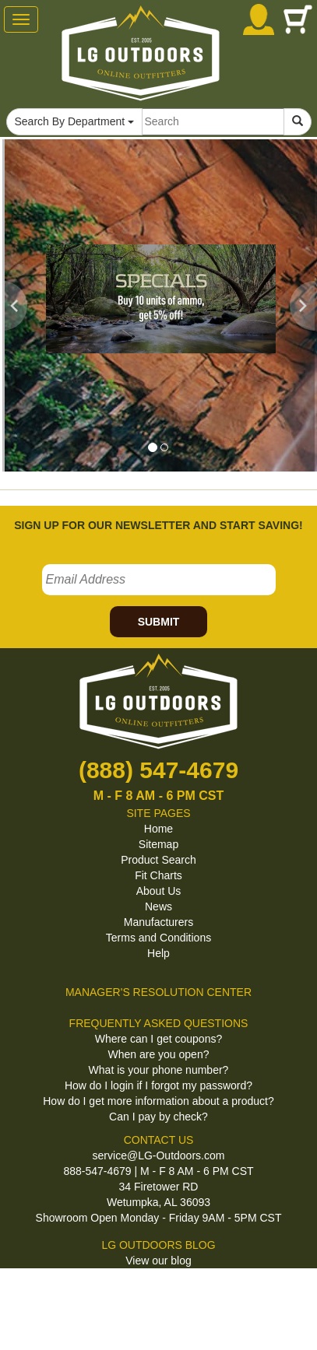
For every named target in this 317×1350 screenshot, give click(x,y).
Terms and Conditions (158, 937)
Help (158, 953)
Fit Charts (158, 875)
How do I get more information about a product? (158, 1101)
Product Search (158, 860)
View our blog (158, 1260)
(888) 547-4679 (158, 770)
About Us (158, 891)
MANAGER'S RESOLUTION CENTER (158, 992)
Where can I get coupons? (158, 1039)
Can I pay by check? (158, 1116)
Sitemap (158, 844)
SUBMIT (159, 621)
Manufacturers (158, 922)
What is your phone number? (159, 1070)
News (158, 906)
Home (158, 828)
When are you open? (159, 1054)
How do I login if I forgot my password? (158, 1085)
